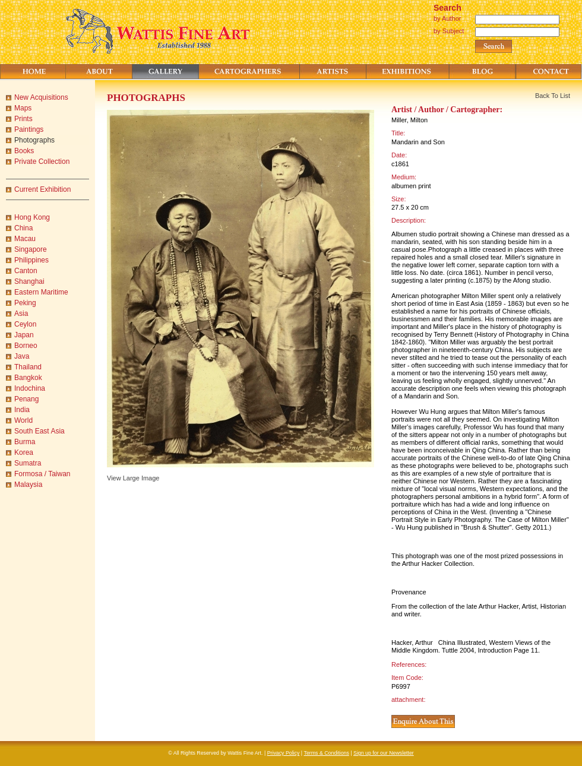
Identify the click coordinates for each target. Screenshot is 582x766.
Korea (23, 452)
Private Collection (41, 161)
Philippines (31, 260)
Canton (25, 271)
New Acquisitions (41, 97)
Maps (22, 108)
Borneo (25, 345)
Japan (24, 335)
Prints (23, 119)
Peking (25, 303)
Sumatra (27, 463)
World (23, 420)
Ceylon (25, 324)
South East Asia (39, 431)
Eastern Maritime (41, 292)
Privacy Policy (283, 753)
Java (21, 356)
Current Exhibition (42, 189)
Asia (21, 313)
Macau (25, 239)
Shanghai (29, 281)
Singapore (30, 249)
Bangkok (28, 377)
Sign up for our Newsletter (383, 753)
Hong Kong (32, 217)
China (23, 228)
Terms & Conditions (326, 753)
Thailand (28, 367)
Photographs (34, 140)
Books (24, 151)
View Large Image (133, 478)
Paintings (28, 129)
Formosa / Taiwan (42, 474)
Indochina (29, 388)
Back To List (552, 95)
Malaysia (28, 484)
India (22, 410)
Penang (26, 399)
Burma (24, 442)
